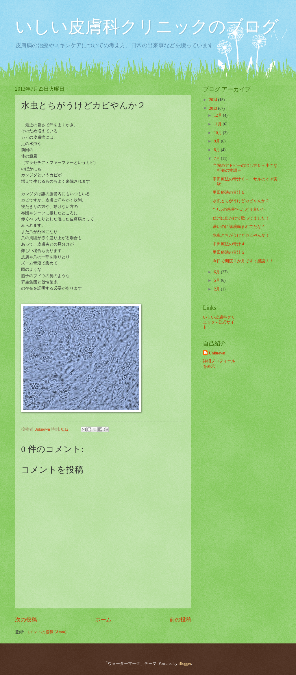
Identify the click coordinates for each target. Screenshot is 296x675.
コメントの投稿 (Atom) (45, 632)
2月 (217, 289)
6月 (217, 272)
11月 (218, 124)
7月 (217, 158)
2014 (213, 100)
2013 (213, 108)
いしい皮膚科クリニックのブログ (147, 26)
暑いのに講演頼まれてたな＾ (239, 226)
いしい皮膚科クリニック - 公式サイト (219, 322)
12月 (218, 115)
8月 (217, 150)
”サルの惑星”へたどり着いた (239, 209)
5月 (217, 280)
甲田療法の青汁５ (229, 192)
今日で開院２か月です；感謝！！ (243, 261)
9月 (217, 141)
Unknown (217, 353)
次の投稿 (26, 620)
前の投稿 (180, 620)
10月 (218, 133)
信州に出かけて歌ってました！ (241, 218)
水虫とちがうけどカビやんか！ (241, 235)
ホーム (103, 620)
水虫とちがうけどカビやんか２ (241, 201)
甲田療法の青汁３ (229, 252)
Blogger (184, 663)
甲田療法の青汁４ (229, 244)
